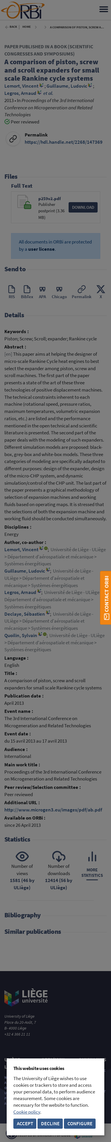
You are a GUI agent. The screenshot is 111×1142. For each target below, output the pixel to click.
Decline (50, 1124)
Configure (79, 1124)
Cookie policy (26, 1112)
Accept (25, 1124)
